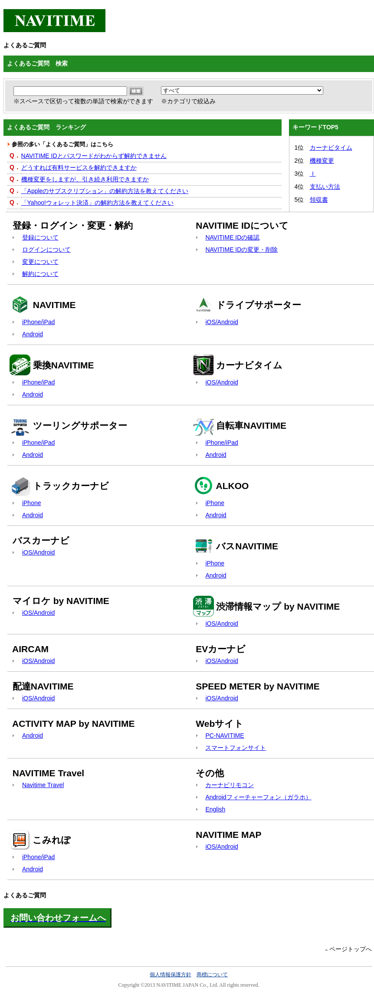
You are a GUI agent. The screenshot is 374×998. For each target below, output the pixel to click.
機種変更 (322, 160)
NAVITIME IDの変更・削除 (241, 249)
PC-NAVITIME (224, 735)
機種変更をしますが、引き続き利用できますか (85, 179)
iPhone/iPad (38, 321)
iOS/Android (221, 321)
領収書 (319, 199)
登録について (40, 237)
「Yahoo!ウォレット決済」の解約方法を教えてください (97, 202)
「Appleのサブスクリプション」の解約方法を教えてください (105, 190)
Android (32, 334)
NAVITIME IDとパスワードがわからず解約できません (94, 155)
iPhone (31, 502)
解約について (40, 273)
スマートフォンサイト (235, 747)
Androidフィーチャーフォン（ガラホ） (258, 797)
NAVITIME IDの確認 (232, 237)
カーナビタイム (331, 147)
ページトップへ (350, 949)
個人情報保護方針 (170, 975)
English (215, 809)
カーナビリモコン (229, 784)
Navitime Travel (43, 784)
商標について (212, 975)
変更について (40, 261)
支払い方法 (325, 186)
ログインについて (46, 249)
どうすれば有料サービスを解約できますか (79, 167)
